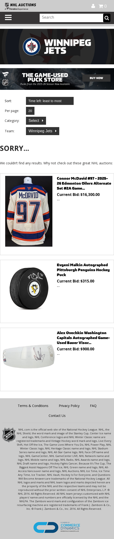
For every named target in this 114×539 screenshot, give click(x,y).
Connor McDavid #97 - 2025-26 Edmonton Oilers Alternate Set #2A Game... (84, 183)
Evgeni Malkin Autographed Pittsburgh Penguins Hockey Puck (83, 269)
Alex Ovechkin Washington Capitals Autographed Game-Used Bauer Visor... (83, 337)
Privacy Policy (69, 405)
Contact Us (57, 415)
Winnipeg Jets (41, 131)
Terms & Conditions (33, 405)
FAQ (93, 405)
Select (34, 121)
